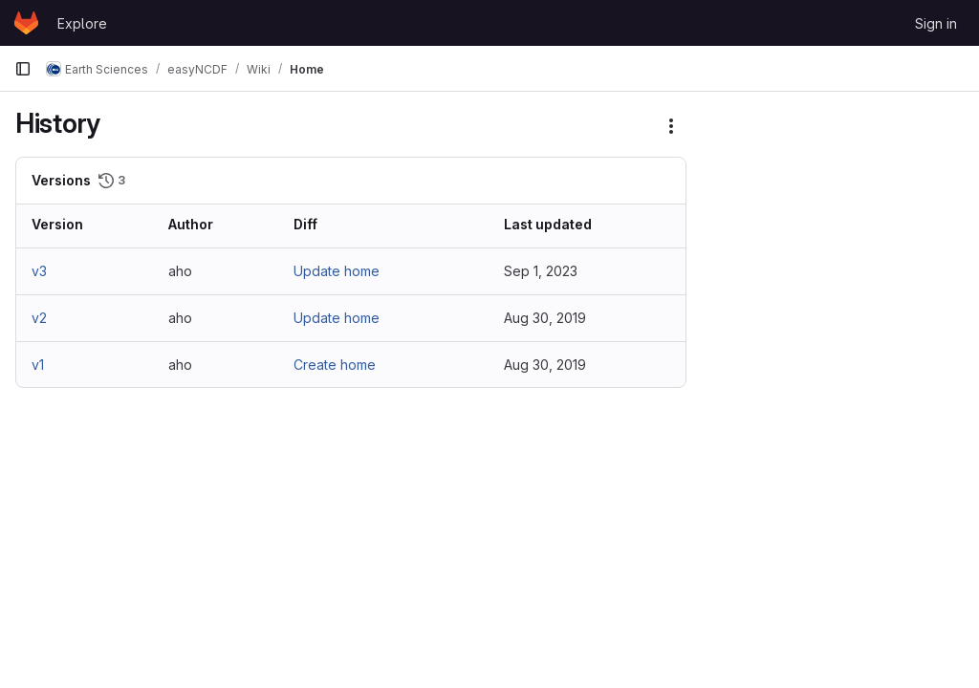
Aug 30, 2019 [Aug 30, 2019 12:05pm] (545, 364)
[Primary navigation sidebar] (23, 69)
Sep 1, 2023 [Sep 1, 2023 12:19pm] (540, 271)
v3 (39, 271)
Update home (337, 271)
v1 (38, 364)
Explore (82, 23)
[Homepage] (26, 23)
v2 (39, 318)
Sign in (936, 23)
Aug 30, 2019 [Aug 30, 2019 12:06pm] (545, 318)
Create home (335, 364)
